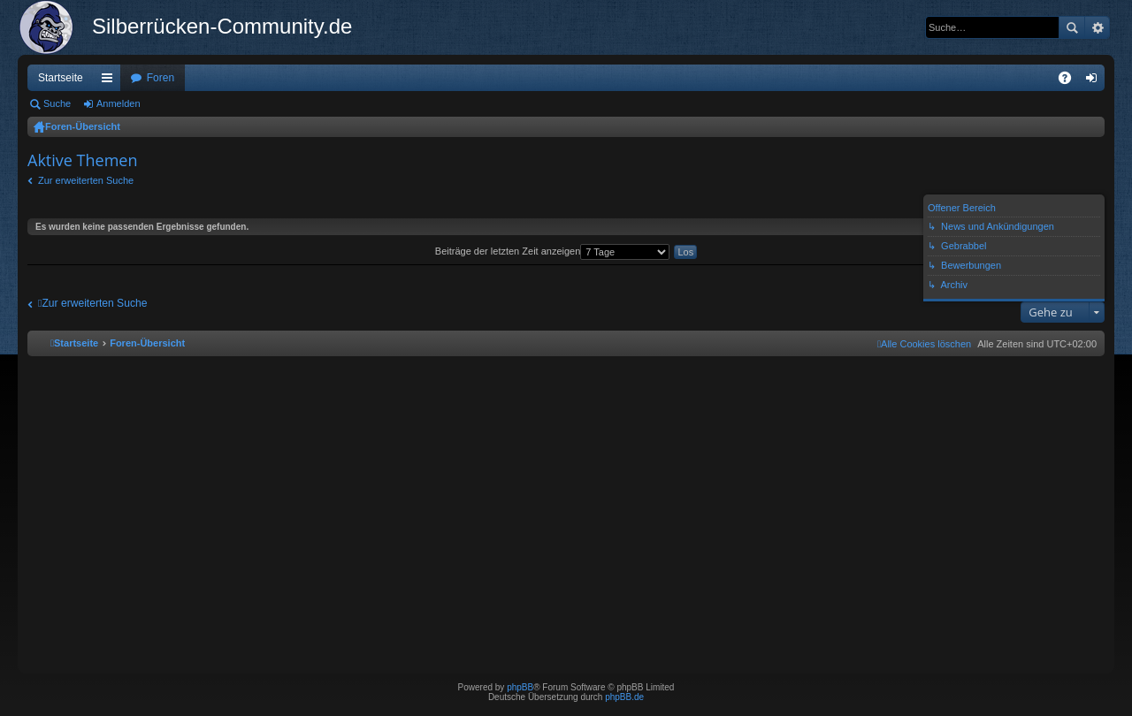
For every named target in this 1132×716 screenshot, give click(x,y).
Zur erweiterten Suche (86, 180)
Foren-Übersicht (82, 126)
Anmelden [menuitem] (1095, 81)
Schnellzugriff (110, 81)
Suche (1072, 27)
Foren (160, 78)
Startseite (60, 78)
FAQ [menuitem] (1070, 81)
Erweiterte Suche (1097, 27)
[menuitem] (924, 344)
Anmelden (118, 103)
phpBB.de (624, 697)
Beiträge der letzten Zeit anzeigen (552, 251)
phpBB (520, 687)
